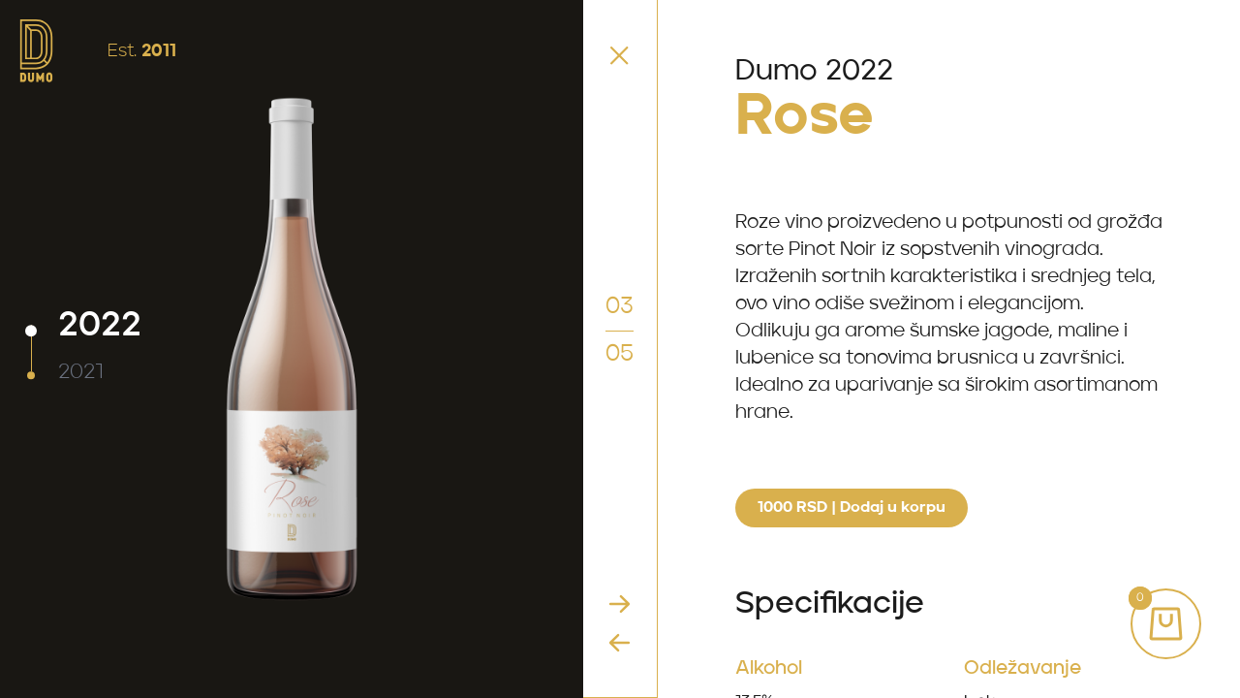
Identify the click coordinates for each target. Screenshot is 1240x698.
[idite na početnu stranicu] (36, 50)
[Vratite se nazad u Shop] (619, 56)
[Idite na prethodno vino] (619, 642)
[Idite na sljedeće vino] (619, 604)
